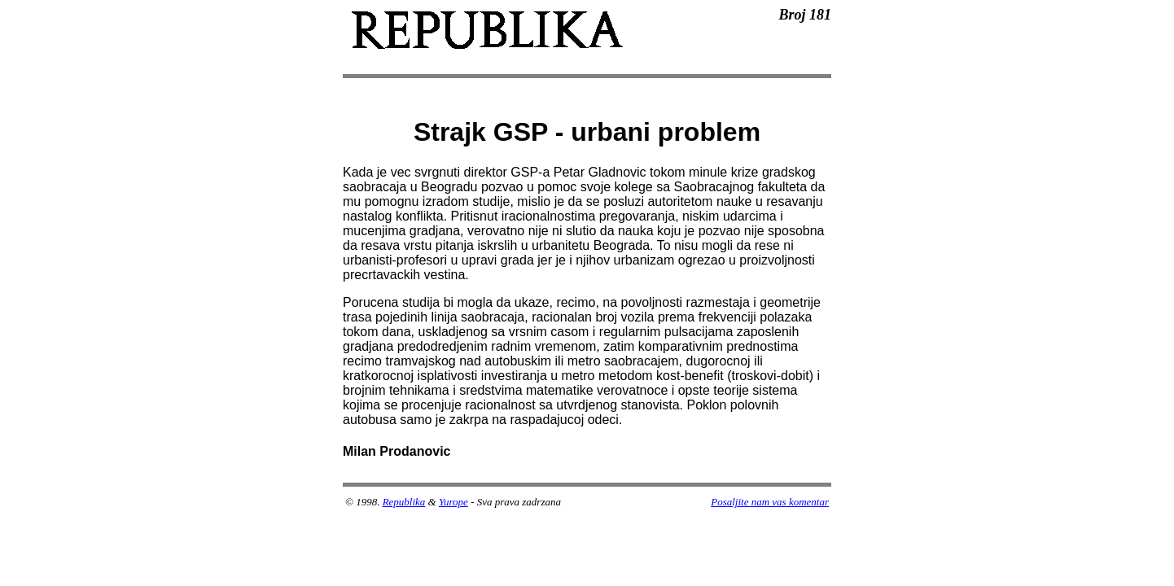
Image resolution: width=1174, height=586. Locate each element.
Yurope (453, 502)
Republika (404, 502)
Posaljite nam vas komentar (770, 502)
